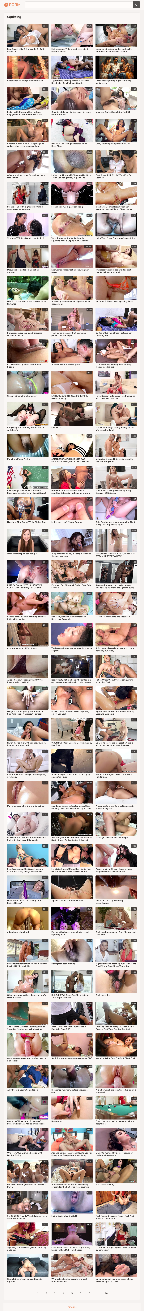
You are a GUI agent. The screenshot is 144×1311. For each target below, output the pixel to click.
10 (106, 1293)
